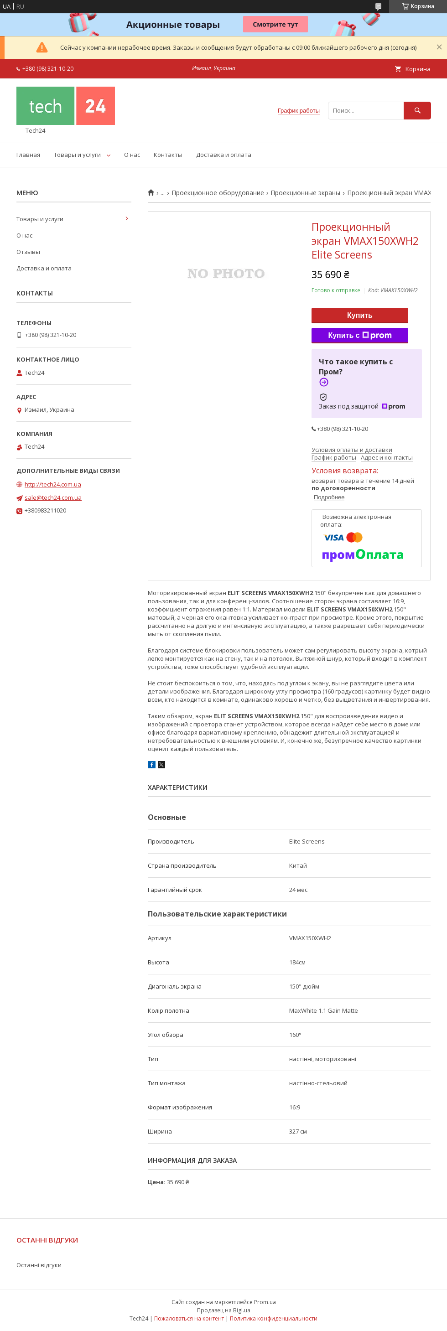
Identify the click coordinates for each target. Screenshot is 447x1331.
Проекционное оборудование (218, 193)
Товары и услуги (77, 154)
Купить (360, 315)
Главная (28, 154)
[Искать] (417, 110)
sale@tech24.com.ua (53, 497)
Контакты (168, 154)
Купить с (359, 335)
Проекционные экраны (305, 193)
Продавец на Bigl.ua (223, 1310)
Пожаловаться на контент (189, 1318)
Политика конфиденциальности (273, 1318)
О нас (132, 154)
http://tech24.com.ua (53, 484)
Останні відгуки (39, 1265)
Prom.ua (265, 1302)
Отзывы (28, 252)
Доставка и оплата (223, 154)
